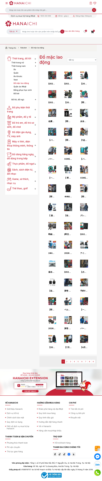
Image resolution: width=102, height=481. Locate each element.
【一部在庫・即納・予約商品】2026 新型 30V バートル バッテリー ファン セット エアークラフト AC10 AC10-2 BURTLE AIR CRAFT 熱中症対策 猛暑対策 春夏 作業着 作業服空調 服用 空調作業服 (84, 310)
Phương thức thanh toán (17, 443)
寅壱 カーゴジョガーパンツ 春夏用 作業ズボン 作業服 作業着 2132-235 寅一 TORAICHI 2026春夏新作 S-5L (68, 328)
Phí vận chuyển (13, 447)
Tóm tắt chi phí (77, 409)
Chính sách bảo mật (15, 417)
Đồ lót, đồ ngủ (17, 99)
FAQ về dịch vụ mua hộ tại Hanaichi (18, 427)
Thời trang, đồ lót (19, 58)
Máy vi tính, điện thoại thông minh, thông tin (20, 145)
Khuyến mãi (75, 417)
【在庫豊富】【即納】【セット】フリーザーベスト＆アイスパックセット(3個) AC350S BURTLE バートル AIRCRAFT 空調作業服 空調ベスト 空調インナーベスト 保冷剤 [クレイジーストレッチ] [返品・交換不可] (68, 215)
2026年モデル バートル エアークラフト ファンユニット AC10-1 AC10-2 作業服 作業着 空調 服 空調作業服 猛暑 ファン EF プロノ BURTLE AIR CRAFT (52, 328)
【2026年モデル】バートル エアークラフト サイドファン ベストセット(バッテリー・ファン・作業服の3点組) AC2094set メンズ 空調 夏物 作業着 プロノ (52, 347)
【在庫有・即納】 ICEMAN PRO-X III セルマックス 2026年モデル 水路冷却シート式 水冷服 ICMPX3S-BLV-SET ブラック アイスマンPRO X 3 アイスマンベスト (52, 291)
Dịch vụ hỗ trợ (13, 413)
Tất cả (11, 31)
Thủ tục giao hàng (15, 451)
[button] (51, 10)
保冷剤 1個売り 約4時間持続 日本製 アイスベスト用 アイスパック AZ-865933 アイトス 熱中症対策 (52, 272)
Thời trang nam (18, 66)
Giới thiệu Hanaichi (15, 409)
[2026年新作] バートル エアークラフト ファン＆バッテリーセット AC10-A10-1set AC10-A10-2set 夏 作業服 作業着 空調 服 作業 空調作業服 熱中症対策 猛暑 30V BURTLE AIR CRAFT (68, 84)
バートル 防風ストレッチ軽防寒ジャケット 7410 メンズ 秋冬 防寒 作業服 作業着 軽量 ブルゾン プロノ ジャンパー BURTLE (84, 328)
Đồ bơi (16, 93)
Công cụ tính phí (78, 413)
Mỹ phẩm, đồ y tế (19, 117)
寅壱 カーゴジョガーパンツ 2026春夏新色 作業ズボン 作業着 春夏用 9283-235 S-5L (68, 291)
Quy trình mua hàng (47, 413)
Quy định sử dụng (14, 422)
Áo (15, 69)
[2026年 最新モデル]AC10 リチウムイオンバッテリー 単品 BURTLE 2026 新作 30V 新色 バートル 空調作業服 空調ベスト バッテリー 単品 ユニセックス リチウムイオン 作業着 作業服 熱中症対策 (84, 234)
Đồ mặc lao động (21, 83)
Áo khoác (18, 76)
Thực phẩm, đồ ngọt (20, 163)
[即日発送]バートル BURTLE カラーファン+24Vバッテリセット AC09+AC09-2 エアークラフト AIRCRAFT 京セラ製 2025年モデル (68, 234)
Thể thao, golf (17, 188)
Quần (16, 73)
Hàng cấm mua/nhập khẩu (50, 430)
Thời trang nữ (17, 62)
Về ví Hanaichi (45, 426)
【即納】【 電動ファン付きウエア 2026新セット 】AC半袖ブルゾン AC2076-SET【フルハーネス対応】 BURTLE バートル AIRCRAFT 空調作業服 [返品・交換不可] (84, 196)
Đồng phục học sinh (23, 90)
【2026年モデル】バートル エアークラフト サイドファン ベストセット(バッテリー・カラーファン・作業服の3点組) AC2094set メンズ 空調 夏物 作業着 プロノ (84, 84)
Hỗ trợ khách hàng (63, 443)
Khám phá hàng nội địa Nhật (51, 409)
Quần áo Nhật (20, 86)
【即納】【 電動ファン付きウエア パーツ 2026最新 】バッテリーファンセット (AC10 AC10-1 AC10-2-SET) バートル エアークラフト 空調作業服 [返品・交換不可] (84, 102)
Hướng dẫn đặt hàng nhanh (50, 422)
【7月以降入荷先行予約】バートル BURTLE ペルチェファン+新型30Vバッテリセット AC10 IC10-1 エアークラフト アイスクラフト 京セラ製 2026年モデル (68, 347)
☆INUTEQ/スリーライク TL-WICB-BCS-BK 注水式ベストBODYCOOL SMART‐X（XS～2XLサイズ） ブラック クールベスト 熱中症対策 (68, 196)
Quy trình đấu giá (46, 417)
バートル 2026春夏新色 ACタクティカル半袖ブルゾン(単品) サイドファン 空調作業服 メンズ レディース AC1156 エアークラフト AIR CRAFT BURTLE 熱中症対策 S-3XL (52, 159)
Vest (16, 80)
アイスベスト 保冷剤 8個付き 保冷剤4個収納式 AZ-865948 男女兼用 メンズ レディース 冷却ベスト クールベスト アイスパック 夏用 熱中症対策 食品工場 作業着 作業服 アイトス (84, 253)
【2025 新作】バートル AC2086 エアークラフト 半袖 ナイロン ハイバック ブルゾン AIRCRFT (68, 102)
